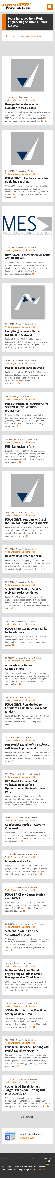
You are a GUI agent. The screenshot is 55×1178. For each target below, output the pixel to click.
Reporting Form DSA (27, 1169)
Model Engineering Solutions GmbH (20, 100)
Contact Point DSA (9, 1169)
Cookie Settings (44, 1169)
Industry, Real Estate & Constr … (29, 658)
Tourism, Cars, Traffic (24, 97)
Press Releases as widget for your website (25, 36)
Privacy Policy (21, 1167)
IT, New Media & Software (26, 248)
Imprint (10, 1167)
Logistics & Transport (24, 396)
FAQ (3, 1167)
